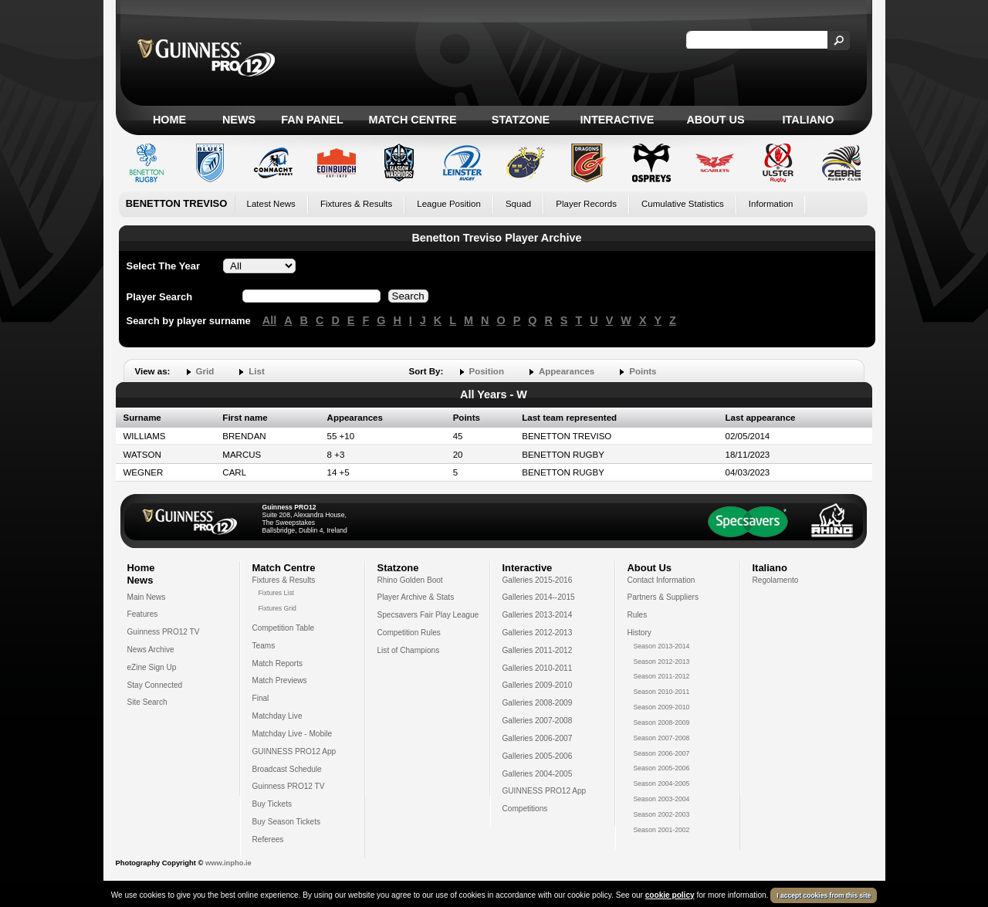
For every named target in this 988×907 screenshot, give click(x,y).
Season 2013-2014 (662, 646)
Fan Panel (312, 119)
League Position (449, 203)
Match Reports (277, 663)
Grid (205, 371)
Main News (146, 597)
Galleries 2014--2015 (538, 597)
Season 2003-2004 (662, 799)
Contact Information (661, 580)
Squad (518, 203)
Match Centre (412, 119)
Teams (264, 645)
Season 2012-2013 (662, 661)
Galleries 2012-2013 (537, 632)
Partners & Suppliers (663, 597)
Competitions (525, 808)
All (269, 320)
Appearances (566, 371)
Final (260, 698)
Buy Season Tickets (286, 821)
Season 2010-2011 (662, 691)
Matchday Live (277, 716)
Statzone (521, 119)
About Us (715, 119)
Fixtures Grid (277, 608)
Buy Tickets (272, 804)
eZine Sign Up (152, 667)
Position (486, 371)
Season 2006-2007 (662, 753)
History (639, 632)
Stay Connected (155, 685)
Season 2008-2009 (662, 722)
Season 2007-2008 (662, 738)
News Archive (150, 649)
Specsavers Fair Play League (428, 615)
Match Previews (279, 680)
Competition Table (283, 628)
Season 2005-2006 (662, 768)
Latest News (271, 203)
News (238, 119)
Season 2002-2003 (662, 814)
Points (642, 371)
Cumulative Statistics (682, 203)
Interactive (617, 119)
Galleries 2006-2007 (537, 738)
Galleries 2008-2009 (537, 703)
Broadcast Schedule (287, 769)
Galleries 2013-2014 (537, 615)
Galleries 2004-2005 (537, 774)
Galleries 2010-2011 (537, 668)
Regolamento (776, 580)
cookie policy (670, 895)
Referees (268, 839)
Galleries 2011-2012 (537, 650)
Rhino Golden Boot (410, 580)
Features (142, 614)
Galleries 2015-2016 (537, 580)
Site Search (147, 702)
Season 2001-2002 (662, 830)
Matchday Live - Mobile (292, 733)
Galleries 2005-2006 (537, 756)
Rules (638, 615)
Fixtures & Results (356, 203)
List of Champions (408, 650)
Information (771, 203)
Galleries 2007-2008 (537, 720)
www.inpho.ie (228, 863)
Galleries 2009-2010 (537, 685)
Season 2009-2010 (662, 707)
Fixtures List (277, 593)
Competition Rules (409, 632)
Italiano (808, 119)
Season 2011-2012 (662, 676)
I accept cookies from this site (824, 895)
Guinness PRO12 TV (163, 632)
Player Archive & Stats (416, 597)
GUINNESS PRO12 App (294, 751)
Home (169, 119)
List (256, 371)
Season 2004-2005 (662, 783)
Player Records (586, 203)
